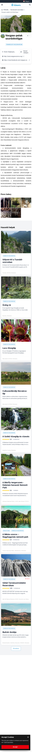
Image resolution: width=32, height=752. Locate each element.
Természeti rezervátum (16, 9)
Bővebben (16, 648)
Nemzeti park (6, 530)
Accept (15, 747)
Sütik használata (8, 742)
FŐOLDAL (6, 9)
